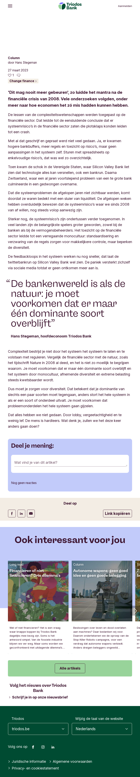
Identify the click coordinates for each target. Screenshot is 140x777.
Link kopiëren (117, 513)
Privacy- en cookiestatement (33, 768)
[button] (135, 611)
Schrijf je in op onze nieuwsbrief (38, 697)
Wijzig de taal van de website (99, 718)
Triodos (17, 718)
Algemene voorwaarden (70, 761)
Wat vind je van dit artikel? (35, 462)
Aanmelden (125, 6)
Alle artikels (70, 668)
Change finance (23, 81)
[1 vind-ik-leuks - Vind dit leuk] (11, 75)
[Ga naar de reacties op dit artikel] (18, 75)
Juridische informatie (27, 761)
